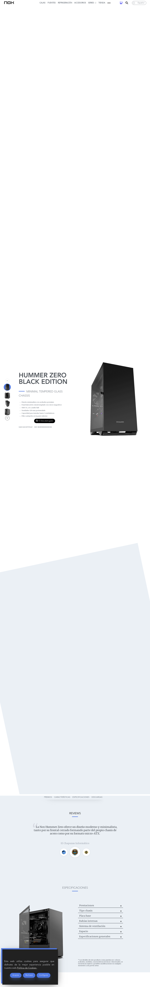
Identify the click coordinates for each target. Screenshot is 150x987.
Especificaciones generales (94, 936)
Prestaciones (86, 905)
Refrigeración (65, 3)
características (62, 796)
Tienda (101, 3)
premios (48, 796)
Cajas (42, 3)
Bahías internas (88, 921)
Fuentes (52, 3)
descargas (97, 796)
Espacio (83, 931)
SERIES (92, 3)
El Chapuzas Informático (75, 843)
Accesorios (80, 3)
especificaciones (80, 796)
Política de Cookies (27, 968)
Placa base (85, 915)
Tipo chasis (85, 910)
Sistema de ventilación (92, 926)
